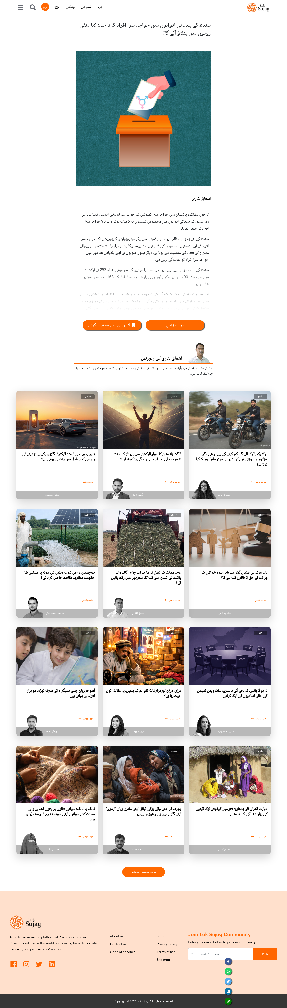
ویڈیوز (70, 7)
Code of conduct (122, 952)
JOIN (265, 954)
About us (116, 936)
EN (57, 8)
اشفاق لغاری (201, 199)
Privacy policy (167, 944)
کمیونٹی (86, 7)
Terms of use (166, 952)
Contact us (118, 944)
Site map (163, 960)
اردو (45, 7)
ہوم (99, 7)
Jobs (160, 936)
